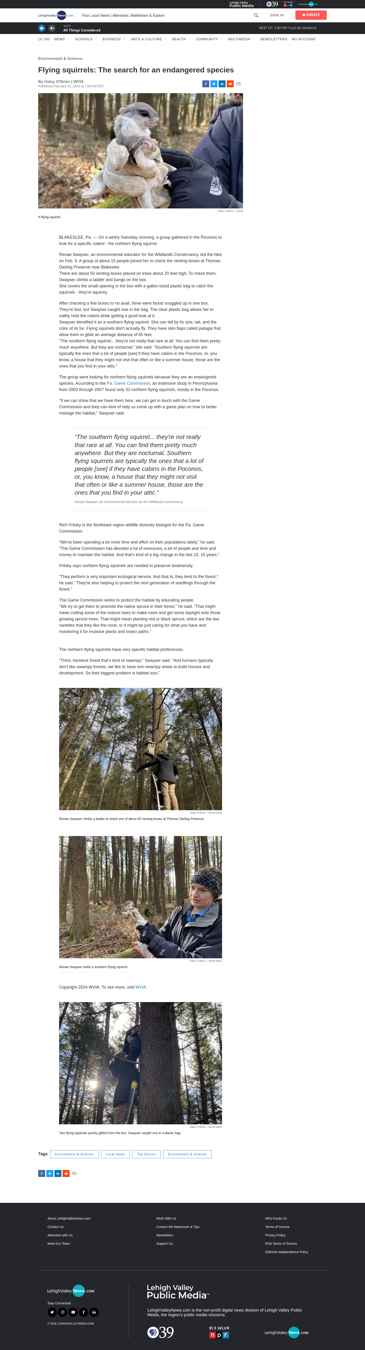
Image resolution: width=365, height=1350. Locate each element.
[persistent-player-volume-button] (52, 28)
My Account (304, 39)
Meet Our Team (58, 1243)
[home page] (56, 15)
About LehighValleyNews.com (69, 1218)
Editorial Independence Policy (286, 1252)
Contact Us (55, 1227)
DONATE (313, 15)
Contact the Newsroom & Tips (177, 1227)
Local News (115, 1154)
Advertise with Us (60, 1235)
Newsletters (273, 39)
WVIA (140, 987)
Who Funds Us (276, 1218)
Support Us (164, 1243)
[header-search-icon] (256, 15)
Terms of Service (277, 1227)
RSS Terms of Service (281, 1243)
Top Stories (146, 1154)
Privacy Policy (275, 1235)
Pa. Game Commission (128, 383)
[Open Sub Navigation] (68, 39)
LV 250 (44, 39)
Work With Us (166, 1218)
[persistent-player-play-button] (41, 28)
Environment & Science (60, 58)
